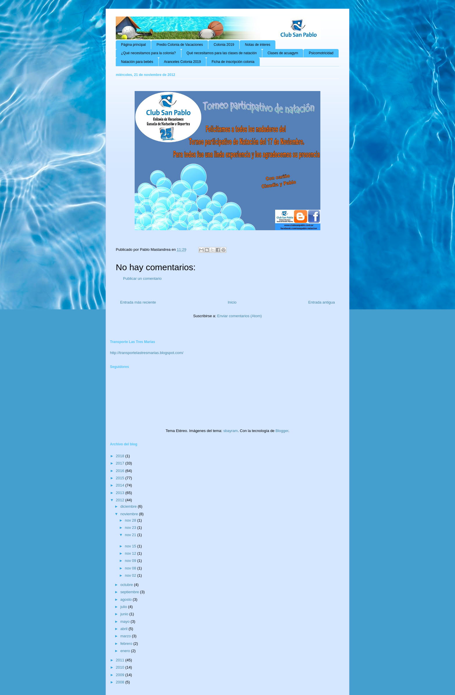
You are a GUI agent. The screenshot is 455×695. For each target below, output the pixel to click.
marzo (126, 636)
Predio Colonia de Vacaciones (179, 45)
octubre (127, 585)
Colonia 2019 (224, 45)
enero (125, 651)
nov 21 (131, 535)
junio (124, 614)
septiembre (130, 592)
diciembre (129, 506)
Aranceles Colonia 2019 (182, 62)
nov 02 (131, 575)
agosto (126, 599)
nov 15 (131, 546)
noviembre (129, 514)
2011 (120, 660)
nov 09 (131, 560)
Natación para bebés (137, 62)
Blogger (281, 431)
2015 (120, 478)
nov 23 (131, 527)
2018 (120, 456)
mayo (125, 621)
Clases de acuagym (283, 53)
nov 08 (131, 568)
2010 (120, 667)
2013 (120, 493)
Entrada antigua (321, 302)
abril (124, 629)
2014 (120, 485)
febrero (126, 643)
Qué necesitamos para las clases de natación (222, 53)
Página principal (133, 45)
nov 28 (131, 520)
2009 (120, 675)
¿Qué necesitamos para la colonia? (148, 53)
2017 (120, 463)
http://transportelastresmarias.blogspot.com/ (146, 353)
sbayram (230, 431)
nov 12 (131, 553)
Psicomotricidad (321, 53)
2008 (120, 682)
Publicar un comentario (142, 278)
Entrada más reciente (138, 302)
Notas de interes (257, 45)
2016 (120, 471)
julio (124, 607)
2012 (120, 500)
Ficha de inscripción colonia (233, 62)
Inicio (232, 302)
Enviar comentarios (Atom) (239, 316)
